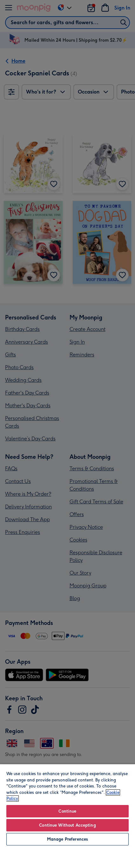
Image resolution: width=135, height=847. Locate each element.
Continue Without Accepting (67, 825)
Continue (67, 811)
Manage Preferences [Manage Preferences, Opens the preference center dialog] (67, 839)
